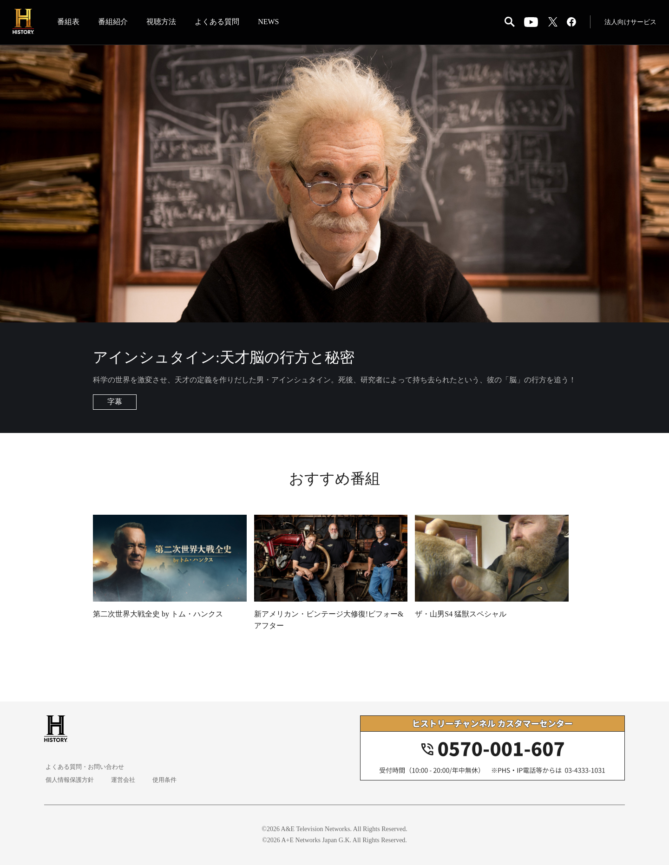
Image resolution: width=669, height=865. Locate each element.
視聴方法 (163, 22)
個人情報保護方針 (70, 779)
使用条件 (163, 779)
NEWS (270, 22)
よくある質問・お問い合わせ (86, 766)
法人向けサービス (629, 23)
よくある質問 (219, 22)
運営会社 (123, 779)
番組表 (70, 22)
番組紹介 (115, 22)
